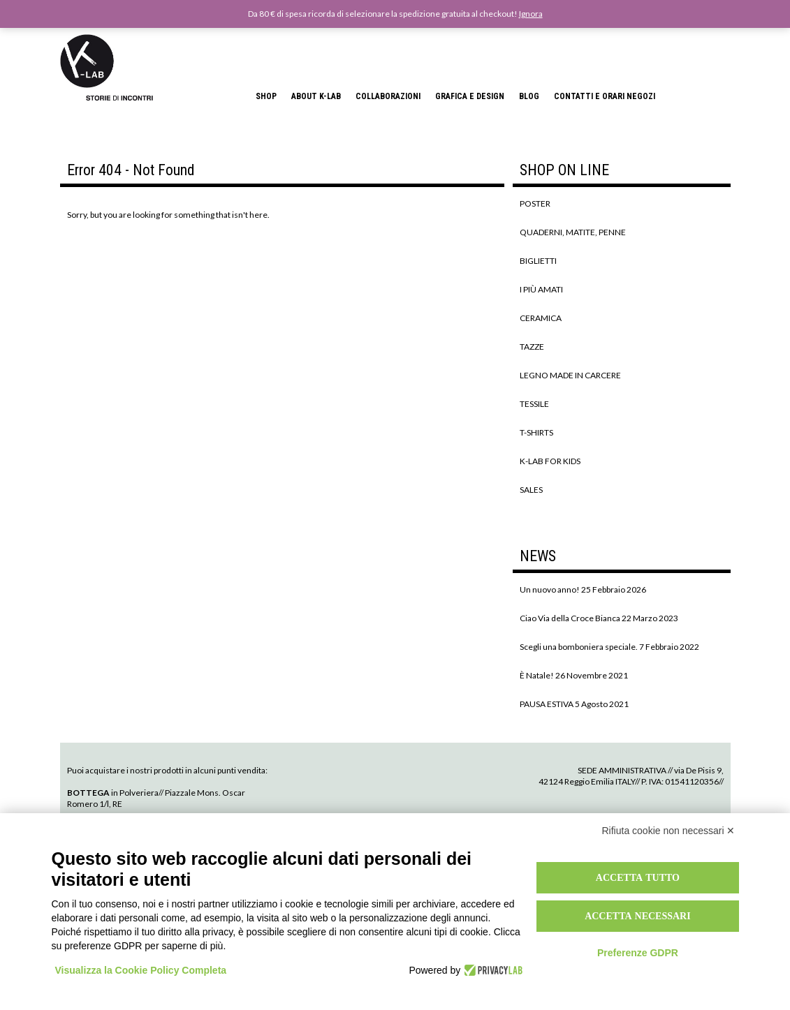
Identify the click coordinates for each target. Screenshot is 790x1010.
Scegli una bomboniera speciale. (579, 646)
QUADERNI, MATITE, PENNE (573, 232)
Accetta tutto (638, 877)
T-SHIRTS (536, 432)
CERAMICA (541, 318)
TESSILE (534, 404)
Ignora (531, 13)
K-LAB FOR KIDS (550, 461)
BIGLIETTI (538, 260)
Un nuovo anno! (550, 589)
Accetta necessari (638, 916)
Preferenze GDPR (637, 952)
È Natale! (537, 675)
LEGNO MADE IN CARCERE (570, 375)
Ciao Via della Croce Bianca (570, 618)
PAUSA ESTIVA (546, 704)
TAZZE (532, 346)
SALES (531, 489)
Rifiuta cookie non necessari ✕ (669, 830)
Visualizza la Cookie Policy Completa (141, 970)
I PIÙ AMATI (541, 289)
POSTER (535, 203)
